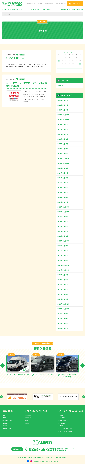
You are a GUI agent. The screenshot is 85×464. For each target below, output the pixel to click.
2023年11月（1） (63, 212)
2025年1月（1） (62, 154)
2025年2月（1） (62, 149)
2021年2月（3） (62, 299)
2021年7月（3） (62, 280)
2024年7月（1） (62, 178)
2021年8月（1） (62, 275)
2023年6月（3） (62, 226)
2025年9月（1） (62, 124)
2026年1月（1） (62, 110)
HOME (4, 14)
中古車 (4, 418)
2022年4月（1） (62, 255)
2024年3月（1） (62, 192)
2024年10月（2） (63, 163)
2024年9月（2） (62, 168)
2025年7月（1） (62, 134)
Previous (2, 365)
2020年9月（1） (62, 314)
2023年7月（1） (62, 222)
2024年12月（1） (63, 158)
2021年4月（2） (62, 294)
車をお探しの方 (8, 411)
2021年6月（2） (62, 285)
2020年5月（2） (62, 323)
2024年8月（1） (62, 173)
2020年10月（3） (63, 309)
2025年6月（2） (62, 139)
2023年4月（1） (62, 231)
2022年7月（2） (62, 251)
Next (82, 365)
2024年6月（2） (62, 183)
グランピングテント (61, 3)
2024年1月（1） (62, 202)
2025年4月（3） (62, 144)
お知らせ (60, 86)
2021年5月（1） (62, 289)
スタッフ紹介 (61, 418)
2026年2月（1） (62, 105)
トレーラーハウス (7, 420)
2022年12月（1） (63, 241)
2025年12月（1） (63, 115)
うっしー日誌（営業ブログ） (65, 428)
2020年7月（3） (62, 319)
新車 (4, 415)
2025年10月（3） (63, 120)
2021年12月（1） (63, 265)
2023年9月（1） (62, 217)
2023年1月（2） (62, 236)
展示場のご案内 (49, 3)
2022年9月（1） (62, 246)
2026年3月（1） (62, 100)
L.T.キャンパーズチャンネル (65, 431)
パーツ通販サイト (30, 3)
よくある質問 (61, 423)
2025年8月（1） (62, 129)
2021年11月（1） (63, 270)
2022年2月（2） (62, 260)
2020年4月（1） (62, 328)
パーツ (26, 420)
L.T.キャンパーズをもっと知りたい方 (71, 411)
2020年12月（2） (63, 304)
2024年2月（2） (62, 197)
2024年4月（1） (62, 188)
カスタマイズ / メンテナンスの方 (36, 411)
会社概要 (40, 3)
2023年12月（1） (63, 207)
